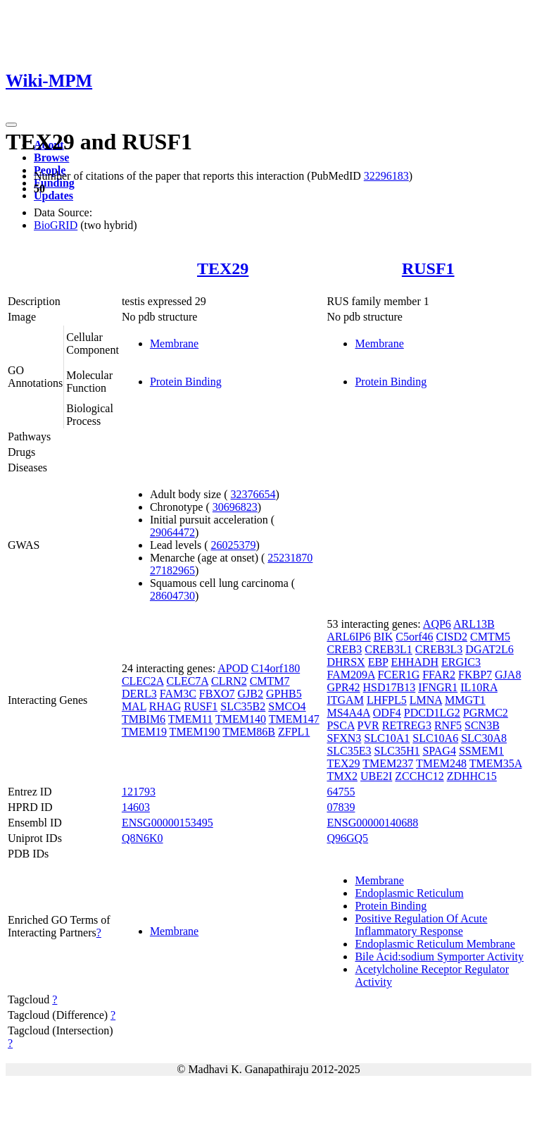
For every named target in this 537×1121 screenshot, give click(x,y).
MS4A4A (348, 713)
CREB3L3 (439, 649)
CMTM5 (490, 637)
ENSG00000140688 (372, 823)
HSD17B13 (389, 687)
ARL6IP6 (348, 637)
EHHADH (414, 662)
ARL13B (474, 624)
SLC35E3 (349, 751)
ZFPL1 (294, 732)
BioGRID (55, 225)
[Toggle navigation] (11, 125)
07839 (341, 807)
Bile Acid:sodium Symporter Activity (439, 956)
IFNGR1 (437, 687)
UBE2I (376, 776)
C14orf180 (275, 668)
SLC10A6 (435, 738)
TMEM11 (190, 719)
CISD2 (451, 637)
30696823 (235, 507)
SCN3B (482, 725)
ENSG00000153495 (167, 823)
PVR (368, 725)
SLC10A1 (387, 738)
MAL (134, 706)
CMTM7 (270, 681)
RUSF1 (428, 268)
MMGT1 (465, 700)
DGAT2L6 (489, 649)
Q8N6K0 (142, 838)
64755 (341, 792)
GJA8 (508, 675)
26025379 (233, 545)
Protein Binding (186, 382)
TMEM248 (441, 763)
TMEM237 (387, 763)
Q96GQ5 (347, 838)
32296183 (386, 176)
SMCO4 (286, 706)
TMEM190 (195, 732)
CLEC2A (143, 681)
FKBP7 (475, 675)
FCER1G (399, 675)
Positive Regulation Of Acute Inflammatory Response (421, 924)
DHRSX (346, 662)
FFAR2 (438, 675)
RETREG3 (406, 725)
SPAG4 (438, 751)
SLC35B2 (242, 706)
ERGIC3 (461, 662)
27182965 (172, 570)
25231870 (289, 558)
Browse (51, 157)
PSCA (340, 725)
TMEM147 (294, 719)
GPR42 (343, 687)
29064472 (172, 532)
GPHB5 (284, 694)
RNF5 (448, 725)
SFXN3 (344, 738)
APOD (232, 668)
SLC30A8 (484, 738)
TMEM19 (144, 732)
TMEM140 (240, 719)
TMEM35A (495, 763)
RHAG (165, 706)
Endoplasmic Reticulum (409, 893)
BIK (383, 637)
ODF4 (387, 713)
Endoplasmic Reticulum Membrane (435, 944)
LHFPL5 (387, 700)
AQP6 (437, 624)
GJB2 (250, 694)
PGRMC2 (485, 713)
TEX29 (222, 268)
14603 (136, 807)
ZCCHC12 (419, 776)
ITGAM (345, 700)
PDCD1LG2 (432, 713)
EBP (378, 662)
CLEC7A (187, 681)
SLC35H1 (397, 751)
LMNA (426, 700)
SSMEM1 (481, 751)
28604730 (172, 596)
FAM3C (178, 694)
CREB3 (344, 649)
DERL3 (139, 694)
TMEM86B (248, 732)
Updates (53, 196)
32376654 (253, 494)
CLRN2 (229, 681)
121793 (139, 792)
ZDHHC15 (472, 776)
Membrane (174, 343)
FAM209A (350, 675)
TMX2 (342, 776)
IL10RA (478, 687)
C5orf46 (414, 637)
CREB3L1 (388, 649)
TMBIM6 (143, 719)
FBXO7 (217, 694)
